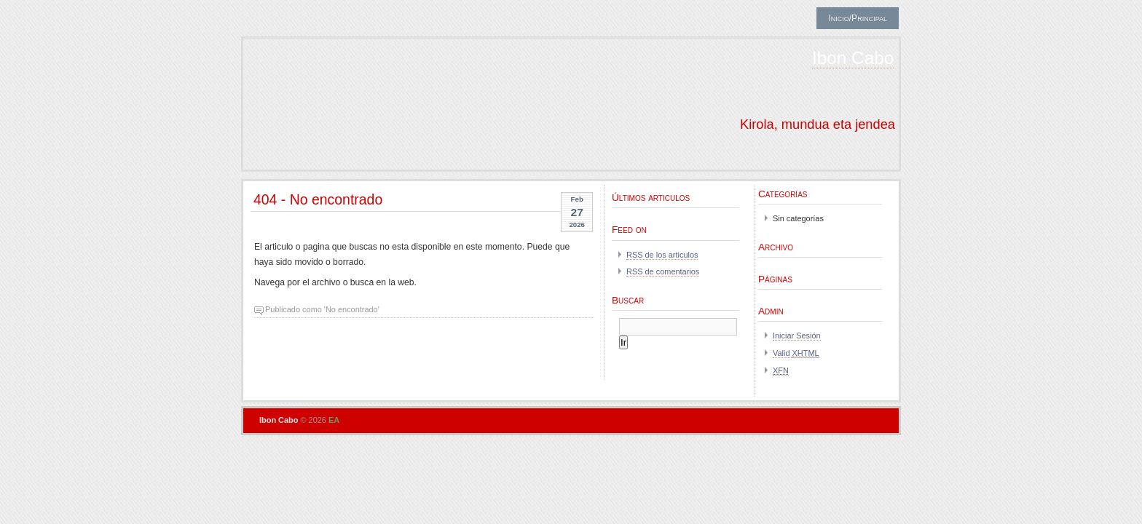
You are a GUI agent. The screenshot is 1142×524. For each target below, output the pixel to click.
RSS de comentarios (662, 271)
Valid (796, 353)
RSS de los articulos (662, 254)
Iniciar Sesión (797, 335)
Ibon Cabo (853, 58)
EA (333, 420)
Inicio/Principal (857, 18)
